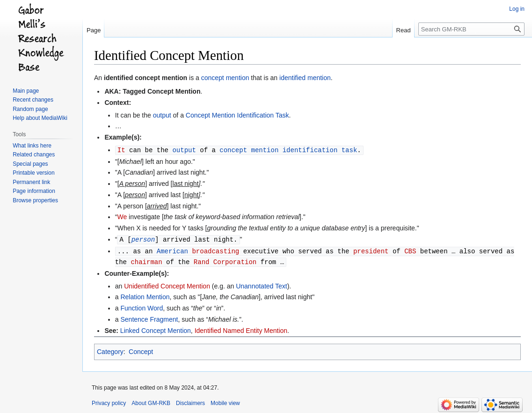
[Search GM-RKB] (471, 29)
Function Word (141, 306)
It (121, 149)
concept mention (225, 77)
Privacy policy (109, 401)
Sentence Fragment (149, 317)
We (122, 216)
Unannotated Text (261, 284)
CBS (410, 249)
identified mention (305, 77)
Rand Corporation (225, 260)
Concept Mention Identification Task (237, 115)
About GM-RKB (150, 401)
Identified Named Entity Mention (241, 328)
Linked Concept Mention (155, 328)
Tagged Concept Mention (161, 91)
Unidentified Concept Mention (167, 284)
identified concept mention (145, 77)
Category (110, 350)
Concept (141, 350)
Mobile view (225, 401)
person (143, 238)
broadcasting (215, 249)
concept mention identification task (288, 149)
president (371, 249)
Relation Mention (144, 295)
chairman (146, 260)
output (162, 115)
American (172, 249)
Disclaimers (190, 401)
